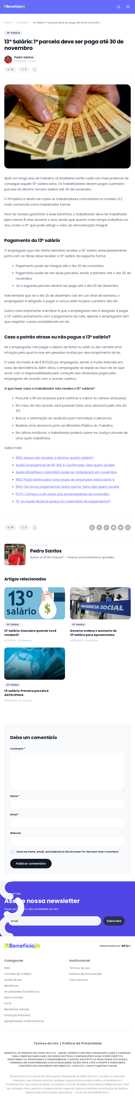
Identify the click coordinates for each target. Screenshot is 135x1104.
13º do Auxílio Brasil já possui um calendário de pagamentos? (63, 501)
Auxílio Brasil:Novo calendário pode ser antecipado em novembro (66, 472)
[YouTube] (113, 527)
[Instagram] (92, 527)
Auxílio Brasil (13, 980)
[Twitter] (121, 527)
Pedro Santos (46, 551)
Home (7, 22)
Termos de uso (79, 968)
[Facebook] (99, 527)
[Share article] (34, 69)
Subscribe (114, 921)
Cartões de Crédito (17, 974)
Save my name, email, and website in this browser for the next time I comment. (67, 851)
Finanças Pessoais (17, 1015)
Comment (17, 748)
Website (15, 833)
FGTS (7, 1003)
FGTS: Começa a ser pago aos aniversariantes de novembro (62, 494)
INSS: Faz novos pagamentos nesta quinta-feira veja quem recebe (67, 487)
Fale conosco (78, 980)
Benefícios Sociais (16, 1009)
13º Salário (22, 22)
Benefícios (11, 986)
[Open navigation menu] (127, 6)
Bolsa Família (13, 997)
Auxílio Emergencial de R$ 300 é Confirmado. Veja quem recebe (65, 465)
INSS (7, 968)
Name (15, 796)
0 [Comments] (24, 69)
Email (14, 814)
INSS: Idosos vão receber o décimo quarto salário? (54, 458)
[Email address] (54, 921)
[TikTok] (106, 527)
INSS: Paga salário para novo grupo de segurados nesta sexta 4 (65, 479)
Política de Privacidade (85, 974)
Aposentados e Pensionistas (24, 1021)
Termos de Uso (46, 1043)
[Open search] (118, 6)
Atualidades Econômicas (21, 991)
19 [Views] (10, 69)
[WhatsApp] (128, 527)
